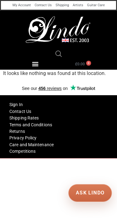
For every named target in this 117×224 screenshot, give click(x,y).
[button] (35, 63)
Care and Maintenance (31, 144)
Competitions (22, 151)
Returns (17, 131)
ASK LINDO (90, 193)
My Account (21, 5)
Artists (78, 5)
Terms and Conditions (30, 124)
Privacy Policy (23, 137)
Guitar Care (96, 5)
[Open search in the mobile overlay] (59, 54)
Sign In (16, 104)
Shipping (62, 5)
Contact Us (43, 5)
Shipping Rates (24, 117)
